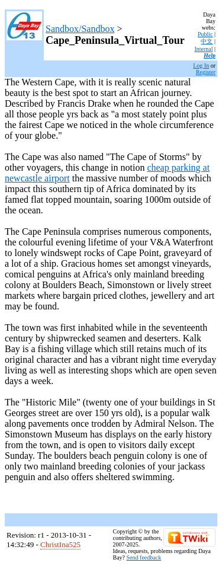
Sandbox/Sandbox (80, 29)
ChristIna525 (60, 544)
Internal (203, 49)
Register (205, 72)
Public (205, 34)
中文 (207, 41)
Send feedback (144, 557)
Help (209, 55)
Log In (201, 65)
